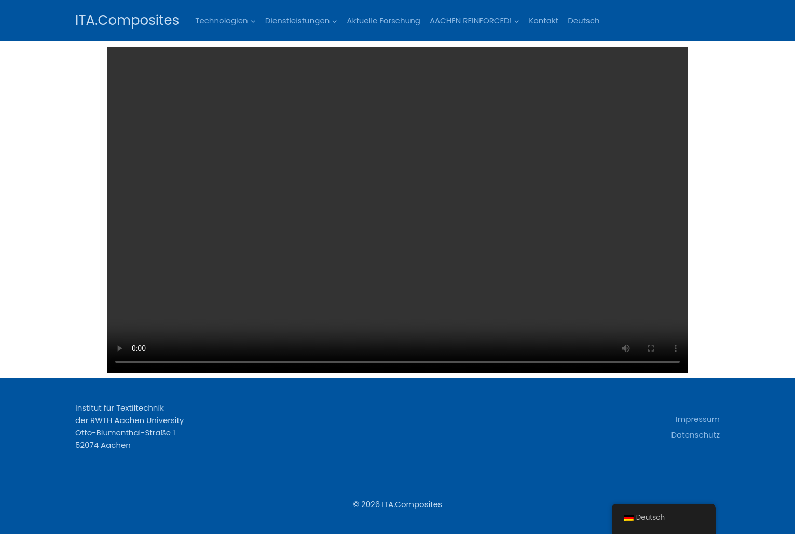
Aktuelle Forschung (383, 20)
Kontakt (543, 20)
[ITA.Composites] (127, 20)
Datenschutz (695, 434)
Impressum (698, 419)
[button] (253, 21)
